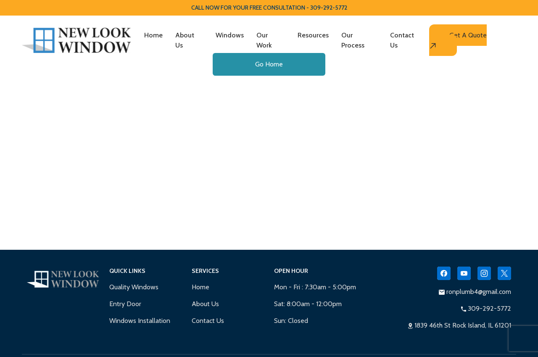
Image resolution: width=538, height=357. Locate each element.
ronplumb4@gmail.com (475, 292)
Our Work (264, 40)
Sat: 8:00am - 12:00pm (308, 304)
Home (153, 35)
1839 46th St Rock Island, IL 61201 (459, 325)
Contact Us (402, 40)
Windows (230, 35)
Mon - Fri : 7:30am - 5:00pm (315, 287)
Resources (313, 35)
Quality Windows (133, 287)
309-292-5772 (486, 308)
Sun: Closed (291, 321)
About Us (184, 40)
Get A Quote (458, 40)
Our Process (352, 40)
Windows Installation (139, 321)
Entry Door (125, 304)
